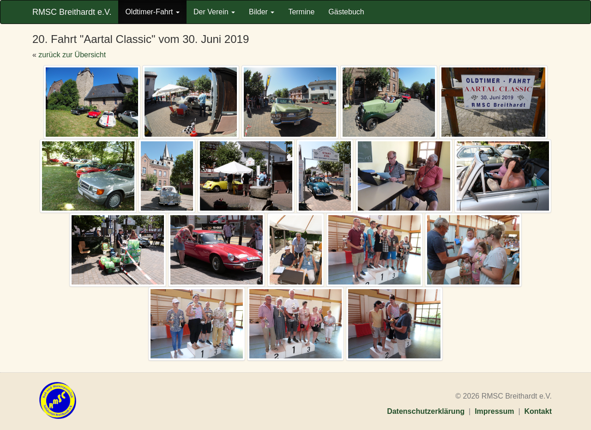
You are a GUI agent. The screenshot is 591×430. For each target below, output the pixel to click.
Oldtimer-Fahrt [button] (152, 12)
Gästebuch (346, 12)
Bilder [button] (261, 12)
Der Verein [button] (214, 12)
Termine (301, 12)
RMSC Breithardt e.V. (71, 12)
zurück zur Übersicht (72, 55)
